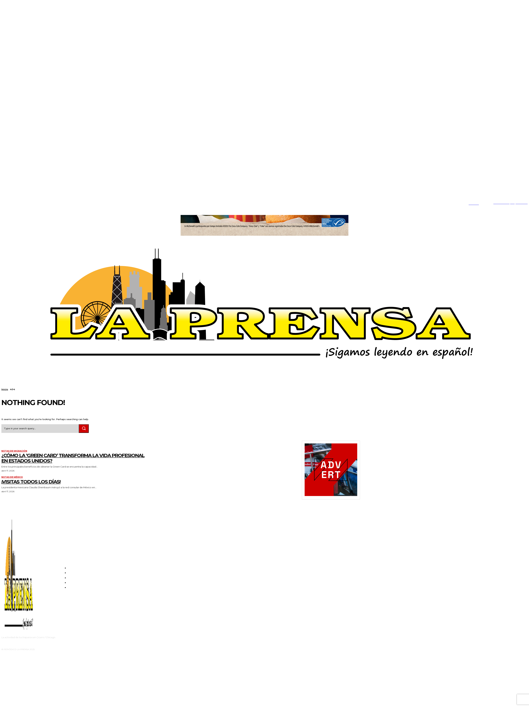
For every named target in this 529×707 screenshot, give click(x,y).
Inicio (4, 389)
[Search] (84, 428)
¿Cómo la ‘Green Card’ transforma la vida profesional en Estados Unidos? (72, 458)
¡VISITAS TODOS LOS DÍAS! (30, 482)
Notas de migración (14, 451)
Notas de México (12, 477)
